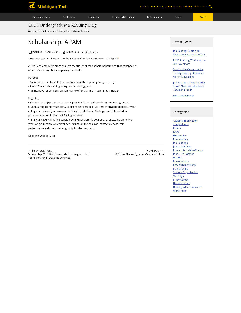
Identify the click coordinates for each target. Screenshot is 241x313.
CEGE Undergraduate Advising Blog (62, 25)
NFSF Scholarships (183, 95)
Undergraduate (39, 17)
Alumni (168, 6)
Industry (188, 6)
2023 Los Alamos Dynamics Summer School (139, 154)
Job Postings (180, 143)
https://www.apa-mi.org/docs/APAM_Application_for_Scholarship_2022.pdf (72, 58)
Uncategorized (181, 183)
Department (153, 17)
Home (31, 31)
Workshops (179, 190)
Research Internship (184, 165)
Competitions (181, 124)
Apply (203, 17)
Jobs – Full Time (182, 146)
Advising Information (185, 120)
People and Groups (122, 17)
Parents (178, 6)
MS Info (177, 157)
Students (144, 6)
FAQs (176, 131)
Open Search (210, 6)
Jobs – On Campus (183, 154)
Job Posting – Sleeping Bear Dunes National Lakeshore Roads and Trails (189, 86)
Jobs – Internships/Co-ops (188, 150)
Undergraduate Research (187, 187)
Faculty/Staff (157, 6)
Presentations (181, 161)
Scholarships (91, 52)
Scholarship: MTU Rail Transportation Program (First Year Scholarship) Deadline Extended (58, 155)
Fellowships (179, 135)
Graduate (67, 17)
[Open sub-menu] (205, 6)
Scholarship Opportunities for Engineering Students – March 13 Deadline (188, 73)
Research (92, 17)
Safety (178, 17)
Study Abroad (181, 179)
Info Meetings (181, 139)
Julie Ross (74, 51)
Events (177, 128)
